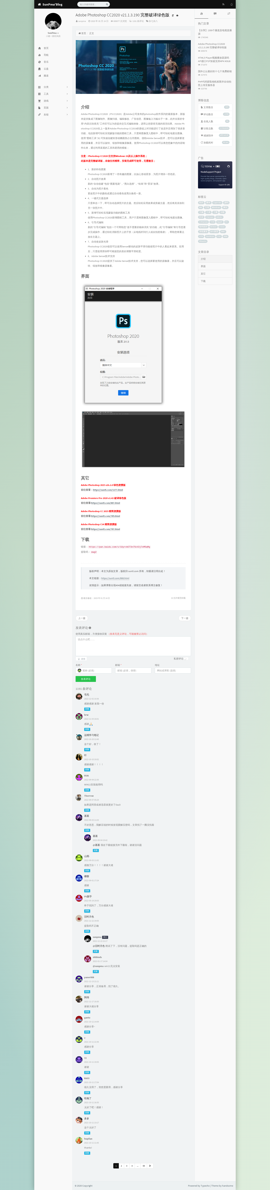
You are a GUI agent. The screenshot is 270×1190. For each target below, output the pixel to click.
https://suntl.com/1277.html (108, 489)
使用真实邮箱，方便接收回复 (112, 633)
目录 (201, 217)
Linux (222, 226)
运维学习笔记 (91, 735)
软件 (201, 202)
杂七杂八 (153, 21)
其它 (203, 273)
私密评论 (178, 658)
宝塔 (207, 207)
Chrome (210, 217)
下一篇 (184, 618)
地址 (157, 665)
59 (144, 1166)
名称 (79, 665)
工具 (208, 212)
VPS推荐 (214, 231)
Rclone (213, 226)
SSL (219, 236)
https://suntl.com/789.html (105, 516)
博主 (105, 937)
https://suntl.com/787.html (105, 529)
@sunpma (98, 966)
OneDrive (210, 236)
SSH (212, 222)
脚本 (208, 202)
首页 (82, 33)
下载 (215, 212)
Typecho (217, 202)
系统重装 (203, 231)
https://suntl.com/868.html (115, 578)
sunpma (82, 21)
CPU (201, 236)
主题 (201, 212)
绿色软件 (203, 226)
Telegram (203, 222)
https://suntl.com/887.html (105, 502)
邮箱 (118, 665)
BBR (225, 236)
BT (226, 222)
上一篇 (81, 618)
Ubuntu (202, 241)
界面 (203, 266)
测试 (225, 207)
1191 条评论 (138, 21)
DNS (223, 231)
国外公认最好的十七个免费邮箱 (215, 71)
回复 (87, 709)
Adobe (219, 217)
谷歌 (222, 212)
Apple (219, 222)
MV (200, 207)
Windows (216, 207)
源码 (226, 202)
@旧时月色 (99, 945)
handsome (227, 1185)
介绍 (203, 258)
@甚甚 (96, 845)
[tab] (201, 14)
